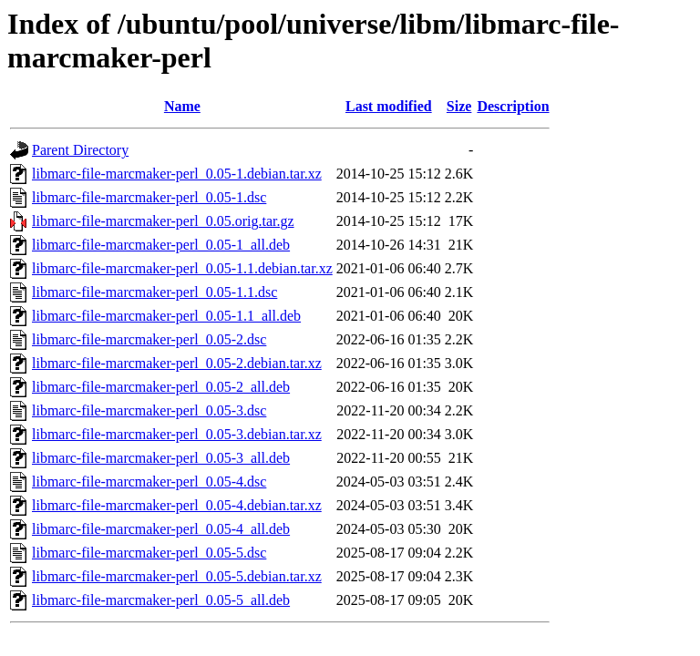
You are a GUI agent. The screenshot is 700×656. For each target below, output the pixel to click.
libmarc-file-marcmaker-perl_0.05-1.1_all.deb (166, 315)
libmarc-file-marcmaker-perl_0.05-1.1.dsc (154, 292)
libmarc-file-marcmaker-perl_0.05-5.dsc (149, 552)
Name (182, 106)
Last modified (388, 106)
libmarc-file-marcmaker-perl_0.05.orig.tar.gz (163, 221)
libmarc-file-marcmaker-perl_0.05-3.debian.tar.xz (177, 434)
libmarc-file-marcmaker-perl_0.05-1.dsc (149, 197)
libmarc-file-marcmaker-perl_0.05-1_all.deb (161, 244)
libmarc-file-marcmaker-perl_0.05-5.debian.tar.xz (177, 576)
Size (459, 106)
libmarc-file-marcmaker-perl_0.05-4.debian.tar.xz (177, 505)
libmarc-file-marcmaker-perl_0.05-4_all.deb (161, 529)
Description (513, 106)
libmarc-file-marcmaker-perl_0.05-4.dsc (149, 481)
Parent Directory (80, 150)
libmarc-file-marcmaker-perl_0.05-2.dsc (149, 339)
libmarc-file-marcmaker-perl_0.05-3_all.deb (161, 458)
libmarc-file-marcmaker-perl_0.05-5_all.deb (161, 600)
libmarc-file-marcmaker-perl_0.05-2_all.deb (161, 387)
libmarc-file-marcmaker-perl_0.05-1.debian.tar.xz (177, 173)
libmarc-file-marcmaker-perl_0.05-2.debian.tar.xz (177, 363)
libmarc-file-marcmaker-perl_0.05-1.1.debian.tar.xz (182, 268)
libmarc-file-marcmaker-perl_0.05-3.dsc (149, 410)
